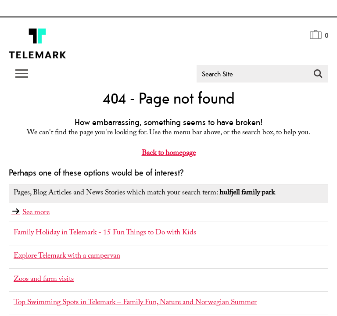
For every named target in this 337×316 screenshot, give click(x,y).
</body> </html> (168, 158)
